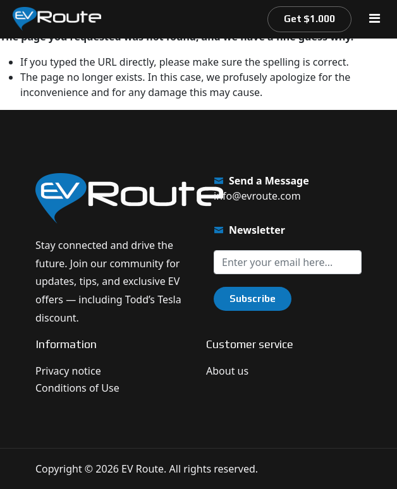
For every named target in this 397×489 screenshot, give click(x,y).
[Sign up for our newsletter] (288, 262)
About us (227, 371)
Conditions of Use (77, 388)
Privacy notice (68, 371)
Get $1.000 (309, 18)
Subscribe (252, 298)
